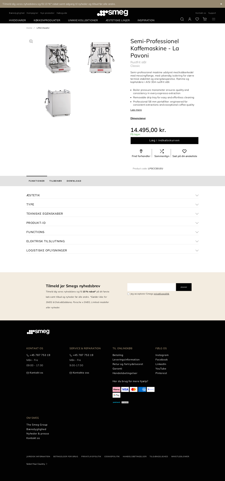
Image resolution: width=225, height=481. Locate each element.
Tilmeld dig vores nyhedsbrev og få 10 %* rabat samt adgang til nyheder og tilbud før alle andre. (59, 3)
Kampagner (32, 13)
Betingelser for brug (65, 456)
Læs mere (136, 109)
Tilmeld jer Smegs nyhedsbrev (73, 285)
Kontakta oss (81, 372)
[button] (31, 40)
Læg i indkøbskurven (164, 140)
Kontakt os (201, 13)
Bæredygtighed (16, 13)
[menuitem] (18, 20)
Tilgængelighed (159, 456)
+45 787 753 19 (40, 355)
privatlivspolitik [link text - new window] (161, 293)
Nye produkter (47, 13)
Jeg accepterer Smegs (149, 293)
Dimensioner (138, 118)
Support (212, 13)
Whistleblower (180, 456)
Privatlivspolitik (91, 456)
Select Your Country (35, 464)
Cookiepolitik (112, 456)
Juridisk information (38, 456)
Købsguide (62, 13)
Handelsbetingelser (134, 456)
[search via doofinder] (182, 19)
